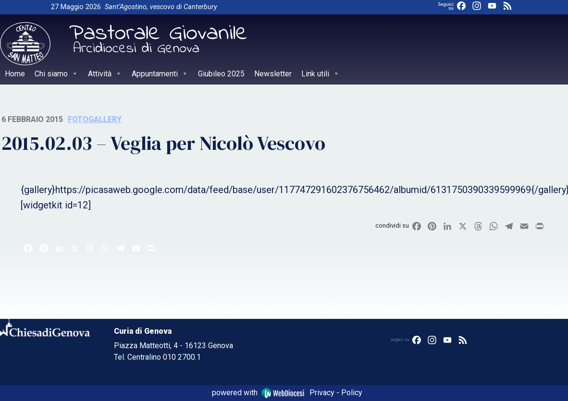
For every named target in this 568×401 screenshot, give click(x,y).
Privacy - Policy (335, 392)
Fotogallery (95, 119)
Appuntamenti (160, 73)
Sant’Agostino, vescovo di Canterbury (161, 7)
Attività (105, 73)
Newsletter (273, 73)
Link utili (320, 73)
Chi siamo (56, 73)
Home (15, 73)
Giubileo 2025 (221, 73)
